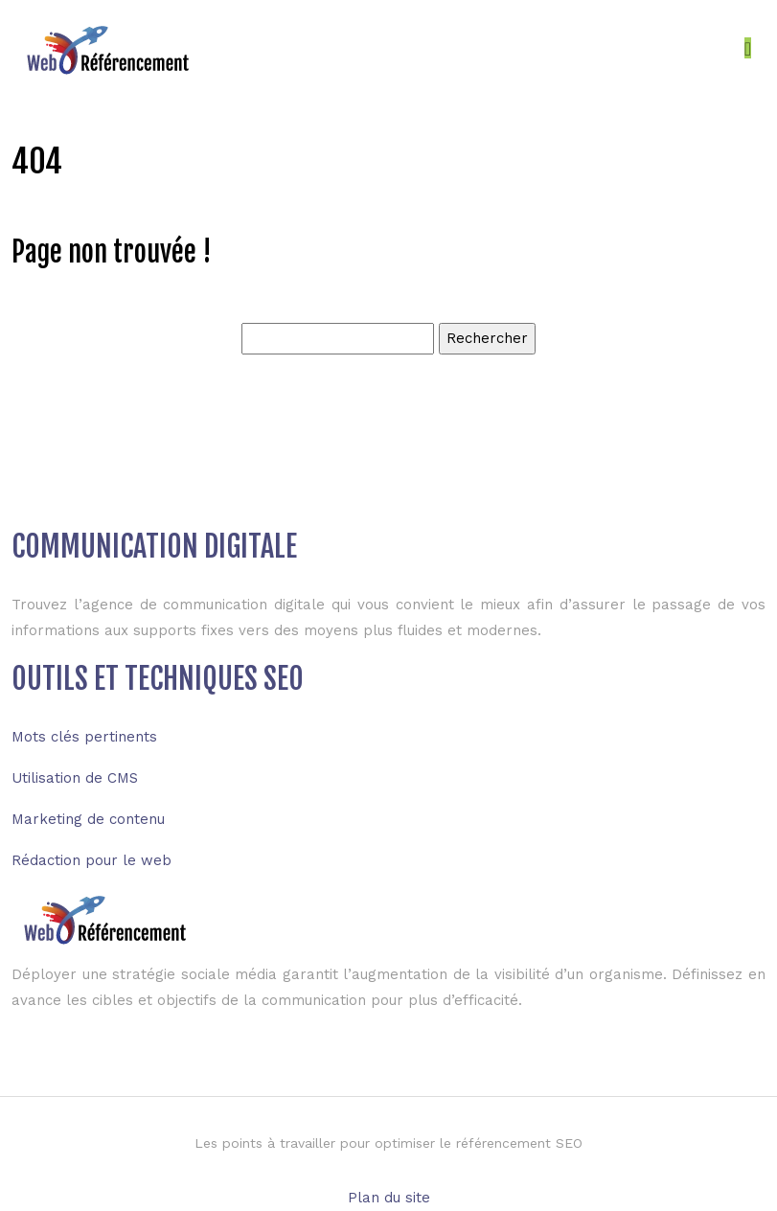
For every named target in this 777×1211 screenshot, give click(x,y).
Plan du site (389, 1197)
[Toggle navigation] (748, 48)
